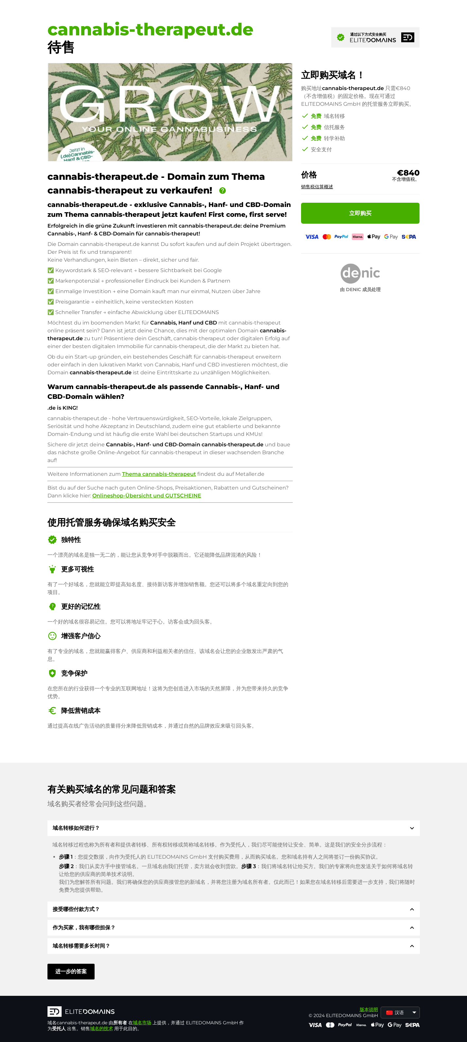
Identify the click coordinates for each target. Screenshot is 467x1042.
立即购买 (360, 213)
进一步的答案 (71, 971)
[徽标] (145, 1012)
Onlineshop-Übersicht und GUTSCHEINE (146, 496)
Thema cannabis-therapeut (159, 474)
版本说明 (369, 1010)
